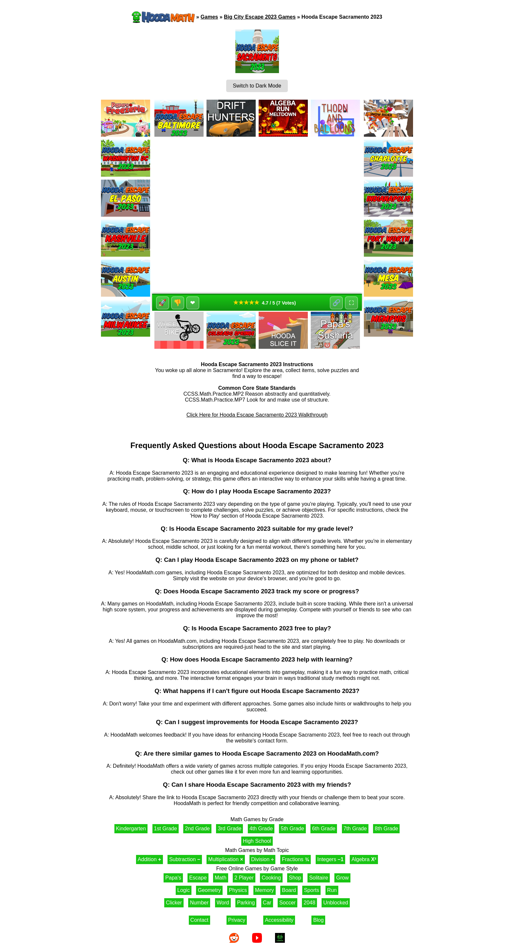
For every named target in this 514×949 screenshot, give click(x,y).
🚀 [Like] (163, 302)
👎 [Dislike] (178, 302)
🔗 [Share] (336, 302)
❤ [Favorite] (192, 303)
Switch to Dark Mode (257, 86)
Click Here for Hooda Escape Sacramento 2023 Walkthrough (257, 415)
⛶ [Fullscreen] (351, 302)
